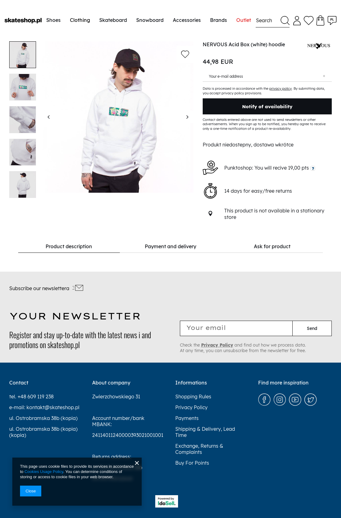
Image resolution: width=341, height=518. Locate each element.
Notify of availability (267, 106)
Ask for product (253, 246)
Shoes (53, 20)
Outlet (243, 20)
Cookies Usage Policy (43, 471)
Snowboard (150, 20)
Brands (218, 20)
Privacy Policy (217, 345)
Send (312, 328)
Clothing (80, 20)
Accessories (187, 20)
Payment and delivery (170, 246)
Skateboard (113, 20)
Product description (87, 246)
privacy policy (280, 88)
